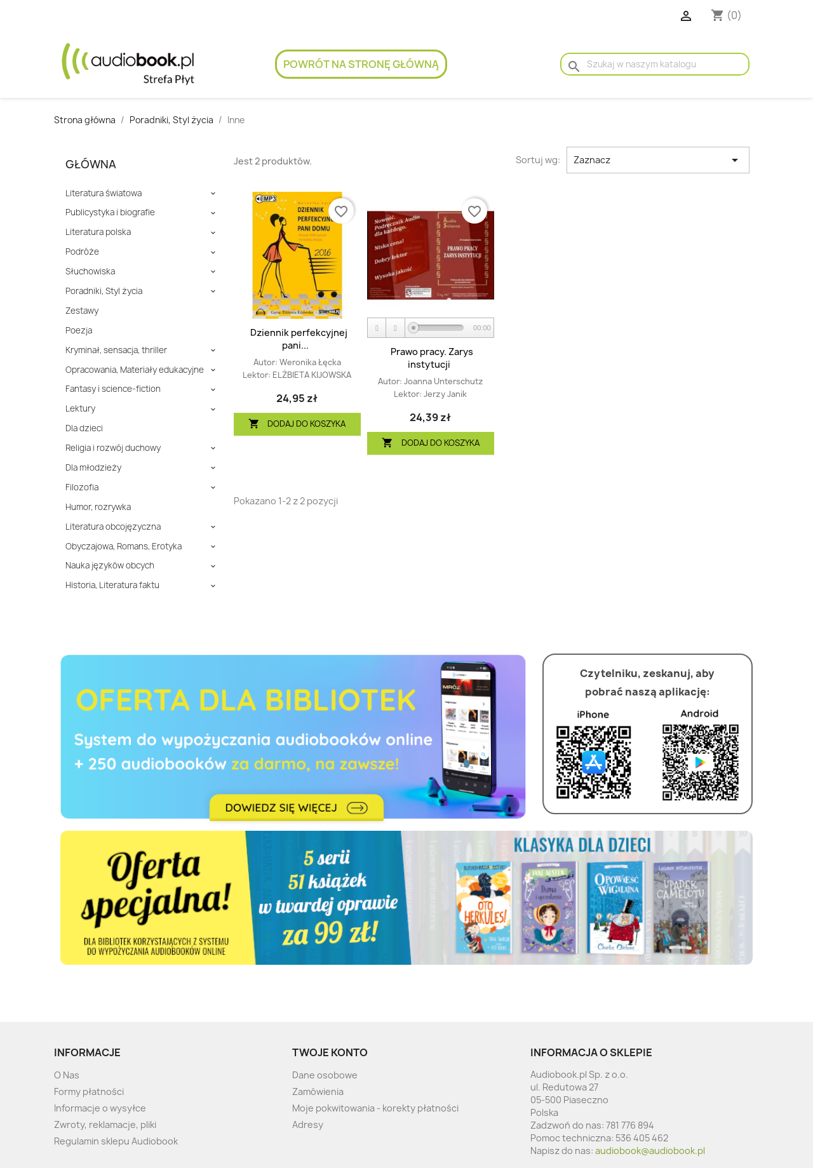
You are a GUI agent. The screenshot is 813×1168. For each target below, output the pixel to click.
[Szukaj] (654, 64)
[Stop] (395, 328)
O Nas (66, 1075)
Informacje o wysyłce (100, 1108)
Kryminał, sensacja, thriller (116, 350)
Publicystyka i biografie (110, 212)
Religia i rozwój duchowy (113, 448)
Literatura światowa (103, 193)
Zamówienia (318, 1091)
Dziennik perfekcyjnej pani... (298, 338)
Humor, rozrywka (98, 507)
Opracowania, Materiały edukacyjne (134, 370)
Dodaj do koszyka (297, 424)
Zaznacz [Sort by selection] (658, 160)
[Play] (377, 328)
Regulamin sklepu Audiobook (116, 1141)
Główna (90, 164)
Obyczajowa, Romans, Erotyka (123, 546)
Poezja (78, 330)
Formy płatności (89, 1091)
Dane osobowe (325, 1075)
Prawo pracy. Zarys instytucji (432, 358)
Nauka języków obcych (109, 565)
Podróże (82, 251)
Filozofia (81, 487)
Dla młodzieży (93, 467)
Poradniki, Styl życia (103, 291)
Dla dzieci (84, 428)
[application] (430, 328)
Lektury (80, 408)
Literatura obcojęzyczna (113, 526)
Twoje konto (330, 1052)
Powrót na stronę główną (361, 64)
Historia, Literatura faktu (112, 585)
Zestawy (81, 310)
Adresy (307, 1124)
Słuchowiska (90, 271)
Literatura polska (98, 232)
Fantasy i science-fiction (113, 389)
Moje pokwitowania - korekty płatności (375, 1108)
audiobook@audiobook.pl (650, 1151)
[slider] (438, 328)
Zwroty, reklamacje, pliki (105, 1124)
